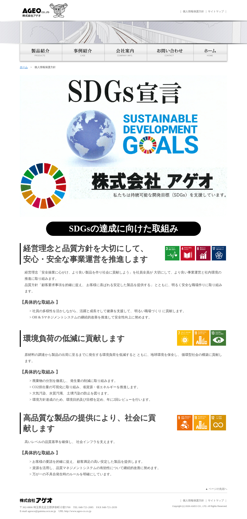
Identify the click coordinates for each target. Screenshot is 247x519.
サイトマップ (216, 11)
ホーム (24, 67)
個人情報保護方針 (193, 11)
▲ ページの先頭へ (216, 488)
